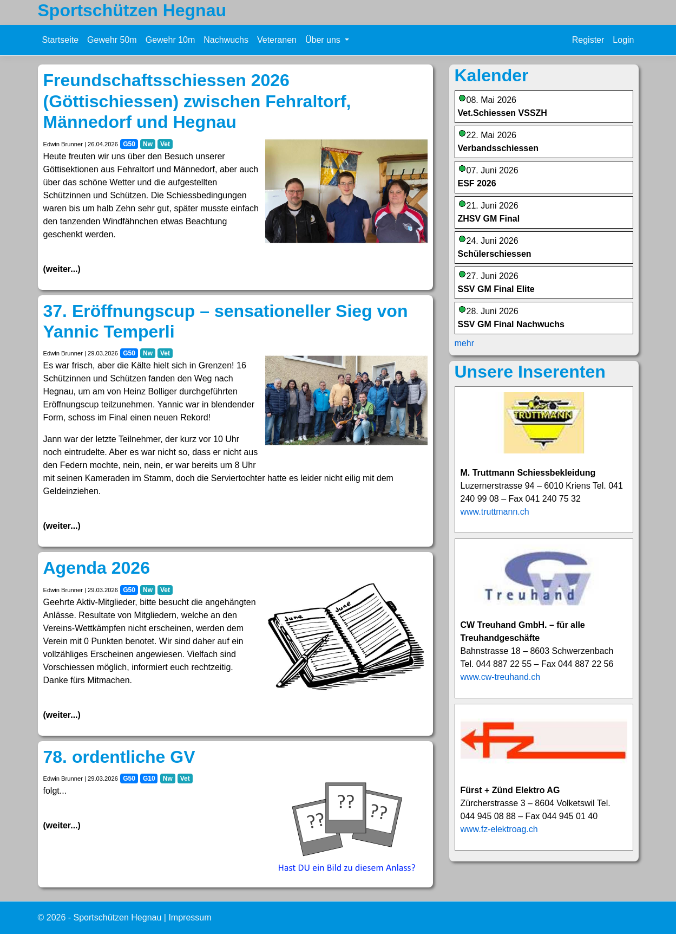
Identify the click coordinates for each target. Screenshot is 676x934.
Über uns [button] (324, 39)
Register (588, 39)
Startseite (60, 39)
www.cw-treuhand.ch (501, 677)
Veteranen (277, 39)
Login (623, 39)
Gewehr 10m (170, 39)
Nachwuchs (226, 39)
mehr (464, 343)
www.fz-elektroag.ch (499, 829)
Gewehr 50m (112, 39)
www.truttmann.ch (495, 511)
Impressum (189, 917)
